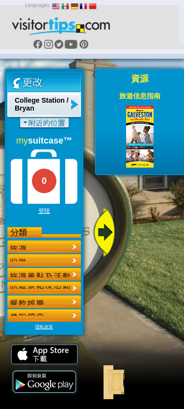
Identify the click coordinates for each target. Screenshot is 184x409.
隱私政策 (44, 326)
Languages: (38, 5)
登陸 (44, 210)
